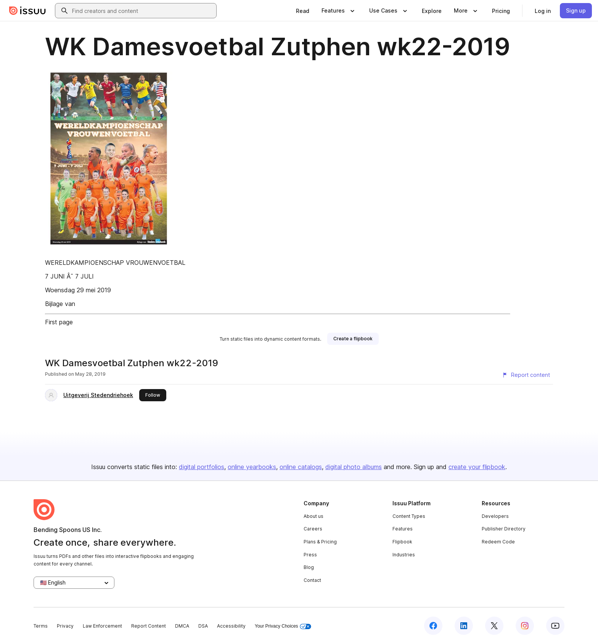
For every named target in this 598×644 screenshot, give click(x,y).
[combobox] (142, 10)
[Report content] (526, 375)
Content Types (408, 516)
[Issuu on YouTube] (555, 626)
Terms (41, 626)
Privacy (65, 626)
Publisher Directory (504, 529)
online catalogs (301, 467)
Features (402, 529)
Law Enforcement (102, 626)
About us (313, 516)
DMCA (182, 626)
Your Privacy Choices (283, 626)
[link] (302, 10)
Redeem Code (498, 542)
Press (310, 554)
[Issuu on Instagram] (525, 626)
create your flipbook (476, 467)
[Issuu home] (27, 10)
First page (59, 322)
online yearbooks (252, 467)
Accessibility (231, 626)
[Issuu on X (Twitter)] (494, 626)
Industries (403, 554)
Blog (309, 567)
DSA (203, 626)
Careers (313, 529)
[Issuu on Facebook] (433, 626)
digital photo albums (353, 467)
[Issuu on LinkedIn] (464, 626)
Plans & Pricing (320, 542)
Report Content (148, 626)
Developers (495, 516)
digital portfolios (201, 467)
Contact (312, 580)
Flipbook (402, 542)
